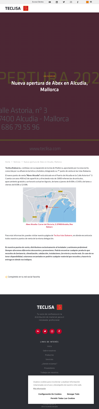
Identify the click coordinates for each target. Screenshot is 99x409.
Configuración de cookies (48, 394)
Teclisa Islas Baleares (63, 235)
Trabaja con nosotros (49, 373)
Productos (49, 355)
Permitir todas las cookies (61, 398)
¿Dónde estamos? (49, 364)
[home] (16, 8)
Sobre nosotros (49, 351)
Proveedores (49, 368)
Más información (39, 389)
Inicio (49, 346)
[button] (89, 2)
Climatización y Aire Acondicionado (49, 405)
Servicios (49, 360)
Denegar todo (73, 394)
